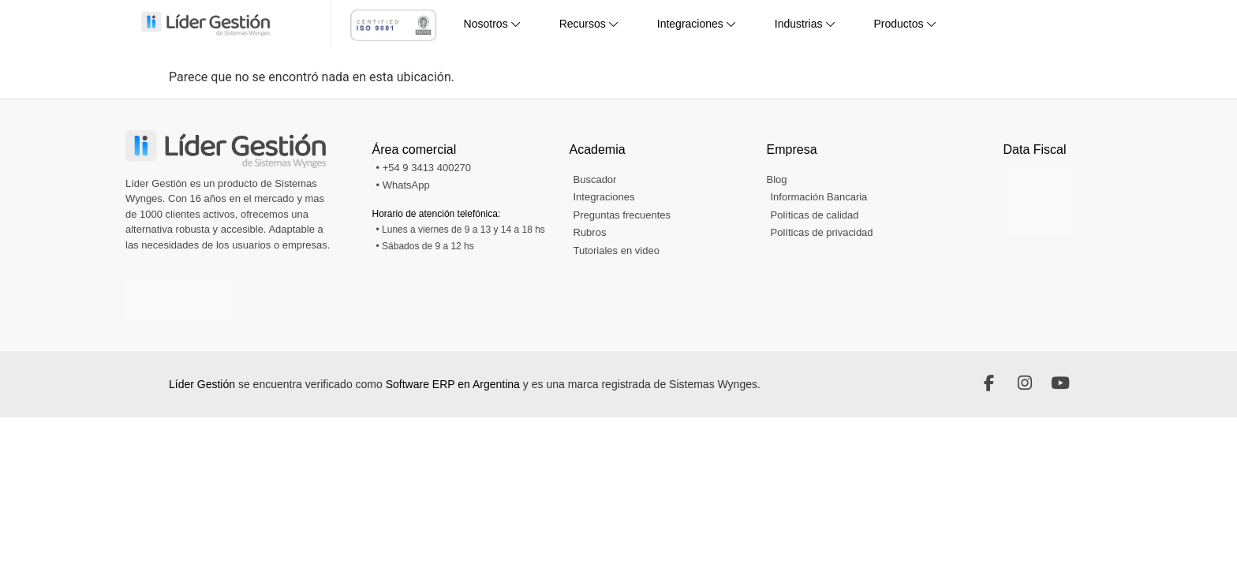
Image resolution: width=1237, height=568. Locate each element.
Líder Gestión (203, 384)
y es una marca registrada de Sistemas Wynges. (642, 384)
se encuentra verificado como (312, 384)
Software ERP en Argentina (453, 384)
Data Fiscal (1035, 149)
